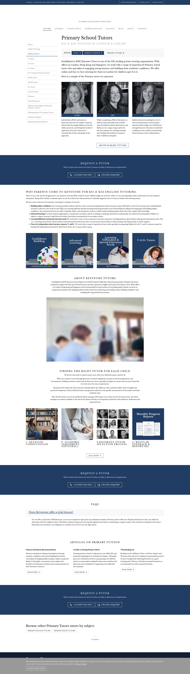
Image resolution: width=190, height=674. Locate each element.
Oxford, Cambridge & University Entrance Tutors (40, 107)
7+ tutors (31, 59)
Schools (110, 29)
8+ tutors (31, 64)
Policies (149, 655)
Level (77, 53)
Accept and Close (36, 668)
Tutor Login (144, 2)
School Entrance (34, 101)
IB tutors (31, 96)
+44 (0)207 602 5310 (39, 2)
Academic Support (35, 117)
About (130, 29)
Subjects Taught (93, 53)
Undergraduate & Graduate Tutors (41, 112)
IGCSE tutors (33, 82)
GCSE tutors (32, 78)
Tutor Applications (128, 2)
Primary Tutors (33, 54)
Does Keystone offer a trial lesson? (51, 512)
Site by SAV (157, 655)
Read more (95, 456)
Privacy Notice (81, 664)
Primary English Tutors (39, 631)
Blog (121, 29)
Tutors (47, 29)
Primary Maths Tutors (64, 631)
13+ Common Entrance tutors (39, 73)
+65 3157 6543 (80, 2)
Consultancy (74, 29)
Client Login (157, 2)
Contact (142, 29)
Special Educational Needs (37, 122)
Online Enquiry (109, 175)
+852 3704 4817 (60, 2)
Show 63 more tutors (113, 145)
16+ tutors (31, 87)
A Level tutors (33, 92)
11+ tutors (31, 68)
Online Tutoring (34, 49)
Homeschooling (93, 29)
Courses (59, 29)
